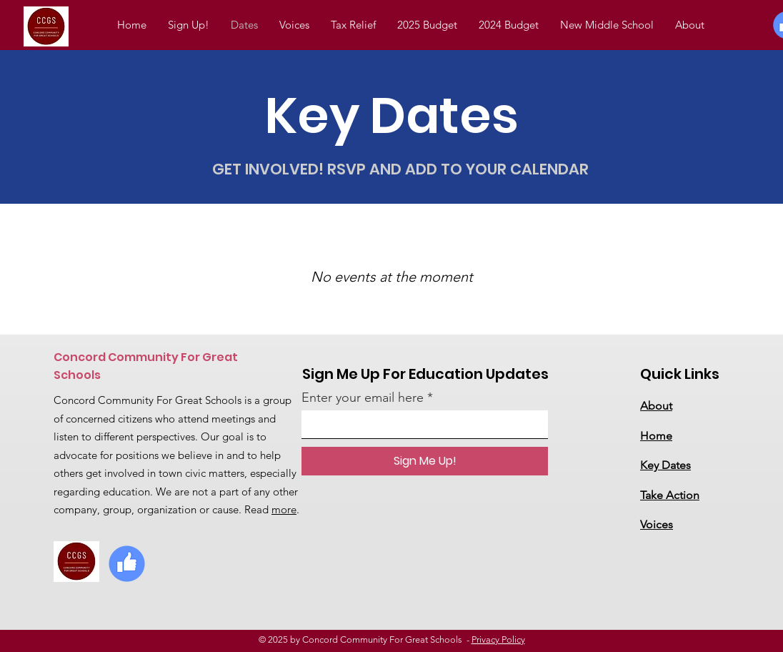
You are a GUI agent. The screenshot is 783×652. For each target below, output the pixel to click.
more (283, 509)
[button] (508, 25)
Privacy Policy (498, 639)
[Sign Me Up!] (424, 461)
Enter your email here (362, 397)
